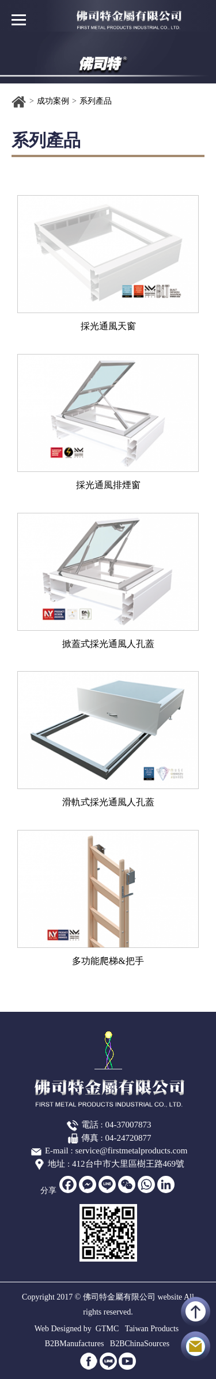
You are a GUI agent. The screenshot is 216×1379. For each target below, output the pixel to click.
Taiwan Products (152, 1328)
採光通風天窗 (108, 326)
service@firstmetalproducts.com (131, 1150)
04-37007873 (128, 1124)
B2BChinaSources (139, 1343)
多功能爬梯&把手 (107, 961)
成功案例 (53, 101)
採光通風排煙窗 (108, 485)
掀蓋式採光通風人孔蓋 (108, 644)
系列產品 (95, 101)
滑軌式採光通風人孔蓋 (108, 802)
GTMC (107, 1328)
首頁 (19, 102)
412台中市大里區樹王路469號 (128, 1163)
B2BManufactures (74, 1343)
